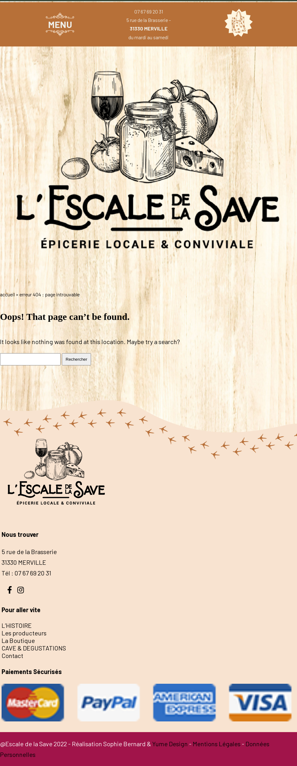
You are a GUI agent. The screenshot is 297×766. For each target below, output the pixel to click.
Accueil (7, 294)
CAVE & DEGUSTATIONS (34, 648)
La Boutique (18, 640)
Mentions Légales (216, 743)
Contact (12, 655)
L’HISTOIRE (17, 625)
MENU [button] (60, 24)
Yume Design (170, 743)
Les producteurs (24, 633)
